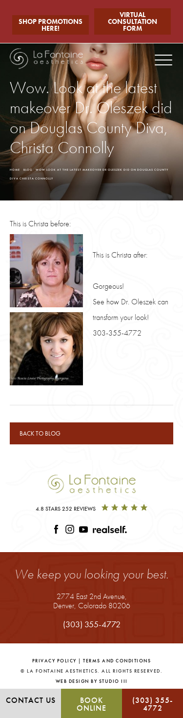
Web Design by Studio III (92, 681)
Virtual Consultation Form (132, 21)
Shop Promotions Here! (50, 25)
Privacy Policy (54, 661)
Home (15, 170)
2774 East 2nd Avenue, (91, 600)
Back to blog (40, 433)
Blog (27, 170)
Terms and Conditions (117, 661)
